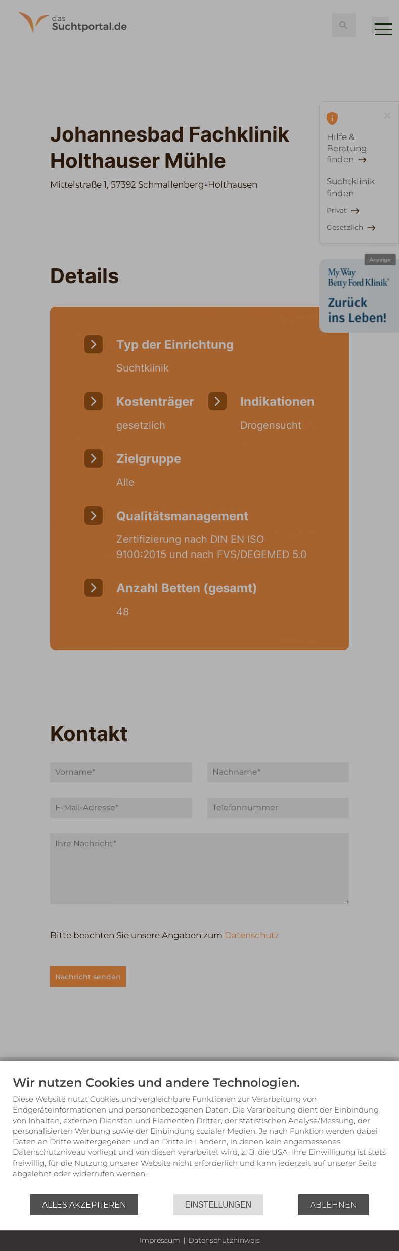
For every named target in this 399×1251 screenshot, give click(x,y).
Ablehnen (333, 1205)
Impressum (160, 1240)
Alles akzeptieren (84, 1205)
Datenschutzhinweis (224, 1240)
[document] (199, 1134)
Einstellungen (218, 1204)
